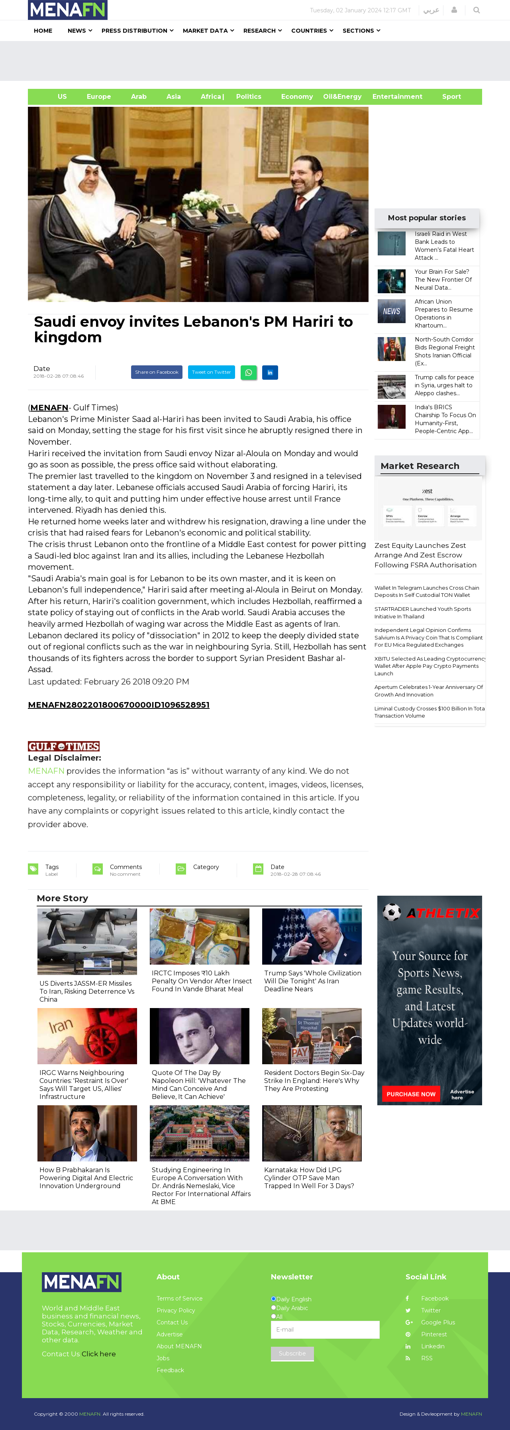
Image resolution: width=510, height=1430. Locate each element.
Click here (99, 1354)
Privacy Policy (176, 1310)
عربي (431, 10)
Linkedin (425, 1346)
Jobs (163, 1358)
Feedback (170, 1370)
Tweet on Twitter (211, 372)
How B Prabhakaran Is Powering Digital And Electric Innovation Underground (86, 1178)
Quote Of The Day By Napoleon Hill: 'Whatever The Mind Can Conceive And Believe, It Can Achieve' (199, 1084)
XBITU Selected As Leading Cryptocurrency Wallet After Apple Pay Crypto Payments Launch (431, 666)
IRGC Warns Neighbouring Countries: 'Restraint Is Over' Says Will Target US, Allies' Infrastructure (83, 1084)
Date (41, 369)
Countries (309, 30)
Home (43, 30)
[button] (454, 10)
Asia (174, 96)
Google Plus (430, 1322)
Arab (139, 96)
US (52, 96)
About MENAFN (179, 1346)
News (77, 30)
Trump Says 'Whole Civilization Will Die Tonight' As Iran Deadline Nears (312, 981)
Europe (99, 96)
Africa (210, 96)
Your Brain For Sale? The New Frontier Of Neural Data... (443, 279)
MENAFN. (90, 1414)
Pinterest (426, 1334)
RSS (419, 1358)
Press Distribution (134, 30)
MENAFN (49, 407)
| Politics (246, 96)
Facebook (427, 1298)
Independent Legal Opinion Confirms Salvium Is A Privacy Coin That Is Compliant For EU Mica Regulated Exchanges (429, 637)
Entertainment (385, 96)
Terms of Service (180, 1298)
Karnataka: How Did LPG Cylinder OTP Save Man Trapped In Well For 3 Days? (309, 1178)
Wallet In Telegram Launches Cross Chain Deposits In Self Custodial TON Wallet (427, 591)
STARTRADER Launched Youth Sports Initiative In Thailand (423, 613)
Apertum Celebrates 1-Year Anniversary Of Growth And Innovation (429, 691)
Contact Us (172, 1322)
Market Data (205, 30)
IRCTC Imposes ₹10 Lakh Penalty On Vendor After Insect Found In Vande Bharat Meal (202, 981)
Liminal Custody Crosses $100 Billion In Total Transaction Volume (430, 712)
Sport (446, 96)
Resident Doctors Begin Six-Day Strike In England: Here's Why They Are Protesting (314, 1081)
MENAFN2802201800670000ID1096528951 (119, 705)
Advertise (170, 1334)
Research (259, 30)
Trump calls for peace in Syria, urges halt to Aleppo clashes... (444, 385)
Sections (358, 30)
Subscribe (292, 1353)
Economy (297, 96)
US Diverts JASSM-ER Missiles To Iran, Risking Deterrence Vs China (86, 991)
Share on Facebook (156, 372)
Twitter (423, 1310)
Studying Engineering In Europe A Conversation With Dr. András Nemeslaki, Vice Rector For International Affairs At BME (201, 1186)
